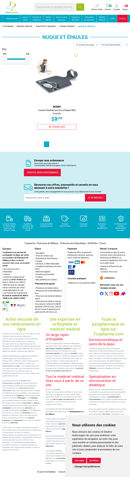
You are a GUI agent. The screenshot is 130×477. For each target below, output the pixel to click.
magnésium (18, 420)
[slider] (4, 59)
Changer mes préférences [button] (87, 466)
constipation (6, 408)
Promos (122, 19)
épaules (57, 353)
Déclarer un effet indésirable (47, 264)
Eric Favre (106, 414)
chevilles (74, 353)
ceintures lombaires (63, 349)
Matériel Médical (102, 18)
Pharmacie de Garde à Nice (46, 288)
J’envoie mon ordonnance (42, 172)
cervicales (49, 353)
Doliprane (20, 396)
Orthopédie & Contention (89, 18)
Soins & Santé (25, 18)
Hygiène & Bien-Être (75, 18)
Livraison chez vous (108, 272)
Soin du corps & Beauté (61, 18)
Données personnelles (44, 274)
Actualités (39, 253)
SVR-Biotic (92, 368)
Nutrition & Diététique (37, 18)
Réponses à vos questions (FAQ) (81, 283)
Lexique (38, 261)
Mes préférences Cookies (46, 280)
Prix (4, 49)
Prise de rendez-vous (44, 256)
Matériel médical (25, 26)
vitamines (14, 423)
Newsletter (7, 272)
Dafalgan (34, 398)
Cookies (39, 277)
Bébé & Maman (48, 18)
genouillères (50, 349)
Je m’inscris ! (96, 197)
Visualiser (57, 126)
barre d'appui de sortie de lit (63, 399)
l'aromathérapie (95, 399)
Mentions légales (42, 272)
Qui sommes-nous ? (11, 269)
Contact (6, 274)
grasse (36, 403)
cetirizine (28, 408)
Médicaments (11, 19)
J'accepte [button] (79, 460)
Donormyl (26, 413)
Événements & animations (46, 258)
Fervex (24, 410)
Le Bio (112, 19)
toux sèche (27, 403)
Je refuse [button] (93, 460)
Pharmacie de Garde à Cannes (48, 301)
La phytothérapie (113, 397)
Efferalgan (22, 398)
